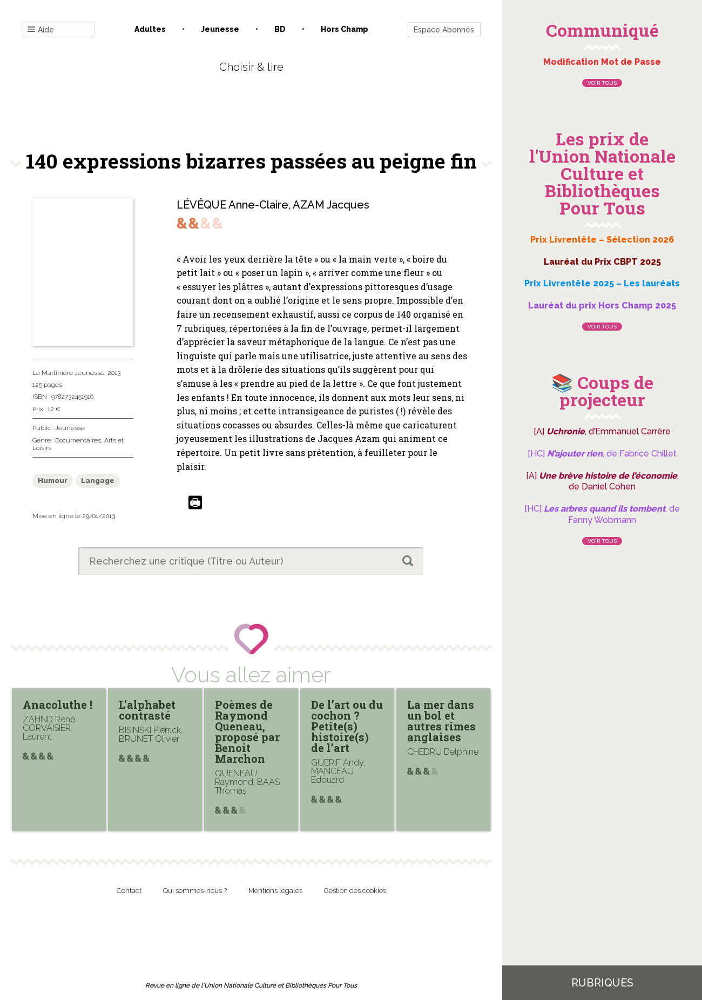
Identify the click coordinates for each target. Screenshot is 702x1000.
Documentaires (78, 440)
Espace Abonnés (444, 29)
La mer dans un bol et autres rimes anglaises (441, 720)
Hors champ (344, 29)
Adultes (150, 29)
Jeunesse (220, 29)
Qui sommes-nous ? (195, 891)
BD (280, 29)
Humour (53, 480)
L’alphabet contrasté (147, 709)
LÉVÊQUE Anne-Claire (232, 204)
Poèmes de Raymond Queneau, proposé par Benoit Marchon (247, 731)
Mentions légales (275, 891)
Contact (129, 891)
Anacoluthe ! (57, 704)
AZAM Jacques (331, 204)
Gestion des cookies (355, 891)
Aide (41, 30)
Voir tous (602, 83)
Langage (97, 480)
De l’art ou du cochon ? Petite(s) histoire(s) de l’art (347, 726)
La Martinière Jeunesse (68, 373)
